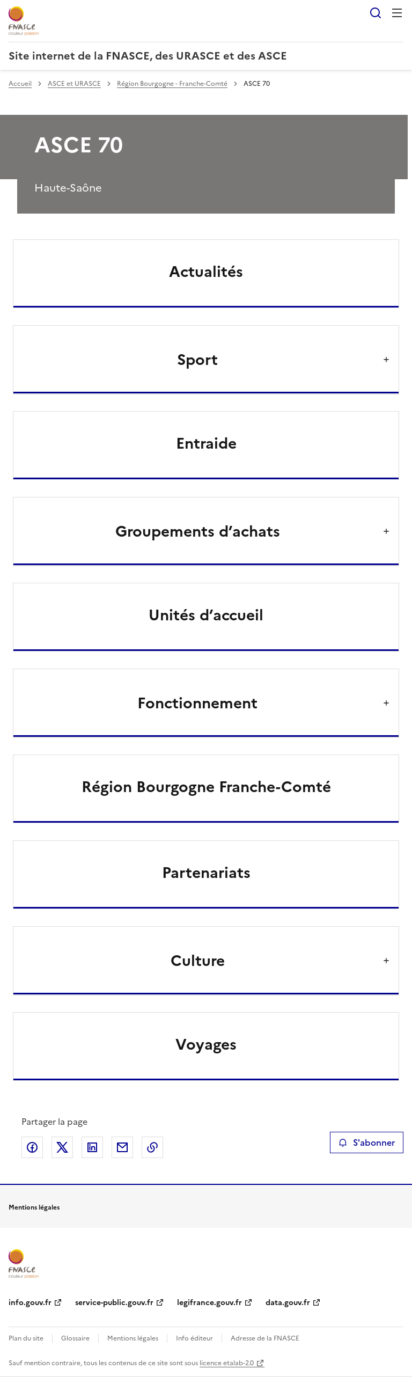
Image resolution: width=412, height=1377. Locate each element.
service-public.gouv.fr (114, 1302)
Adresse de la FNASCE (265, 1338)
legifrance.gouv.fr (209, 1302)
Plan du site (26, 1338)
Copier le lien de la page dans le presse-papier (152, 1147)
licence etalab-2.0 (227, 1363)
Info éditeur (194, 1338)
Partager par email (122, 1147)
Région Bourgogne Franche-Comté (206, 786)
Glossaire (75, 1338)
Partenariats (206, 872)
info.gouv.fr (30, 1302)
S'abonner (367, 1142)
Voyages (206, 1044)
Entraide (206, 443)
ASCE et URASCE (74, 84)
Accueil (20, 84)
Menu (397, 13)
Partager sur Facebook (32, 1147)
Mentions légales (132, 1338)
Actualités (206, 271)
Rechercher (375, 13)
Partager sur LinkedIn (92, 1147)
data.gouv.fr (288, 1302)
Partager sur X (62, 1147)
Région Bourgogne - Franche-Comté (172, 84)
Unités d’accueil (206, 615)
